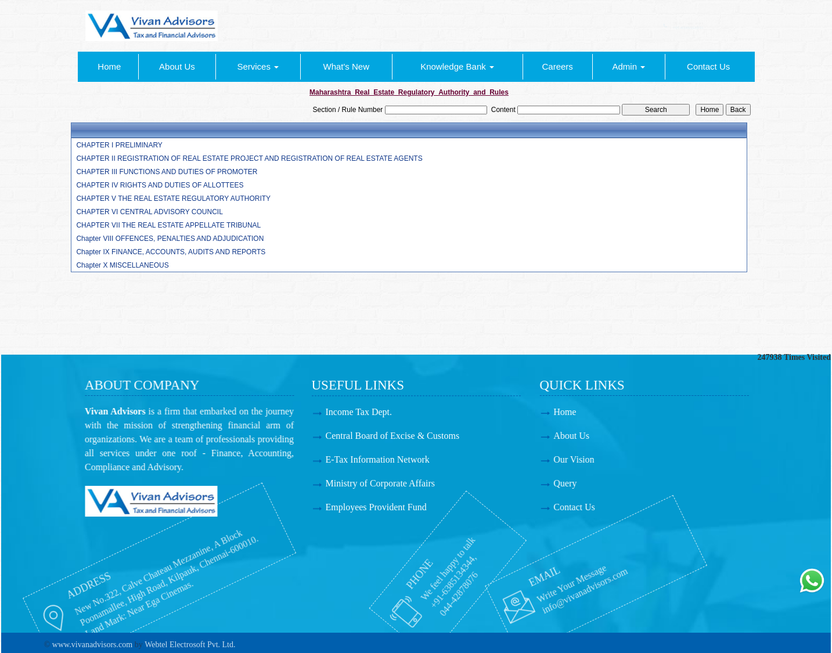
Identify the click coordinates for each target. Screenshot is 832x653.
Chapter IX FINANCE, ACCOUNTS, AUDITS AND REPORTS (170, 252)
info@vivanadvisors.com (528, 593)
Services (258, 66)
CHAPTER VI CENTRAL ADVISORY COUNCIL (149, 212)
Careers (557, 66)
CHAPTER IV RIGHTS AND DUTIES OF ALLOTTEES (159, 185)
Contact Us (708, 66)
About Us (177, 66)
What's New (346, 66)
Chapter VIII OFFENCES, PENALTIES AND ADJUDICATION (170, 238)
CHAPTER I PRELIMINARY (119, 145)
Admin (628, 66)
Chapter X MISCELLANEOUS (122, 265)
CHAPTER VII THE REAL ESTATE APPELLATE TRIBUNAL (168, 225)
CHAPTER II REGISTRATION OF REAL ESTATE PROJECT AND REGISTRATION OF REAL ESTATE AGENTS (249, 158)
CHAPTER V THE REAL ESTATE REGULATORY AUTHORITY (173, 198)
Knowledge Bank (457, 66)
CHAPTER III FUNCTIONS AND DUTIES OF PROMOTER (166, 172)
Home (109, 66)
